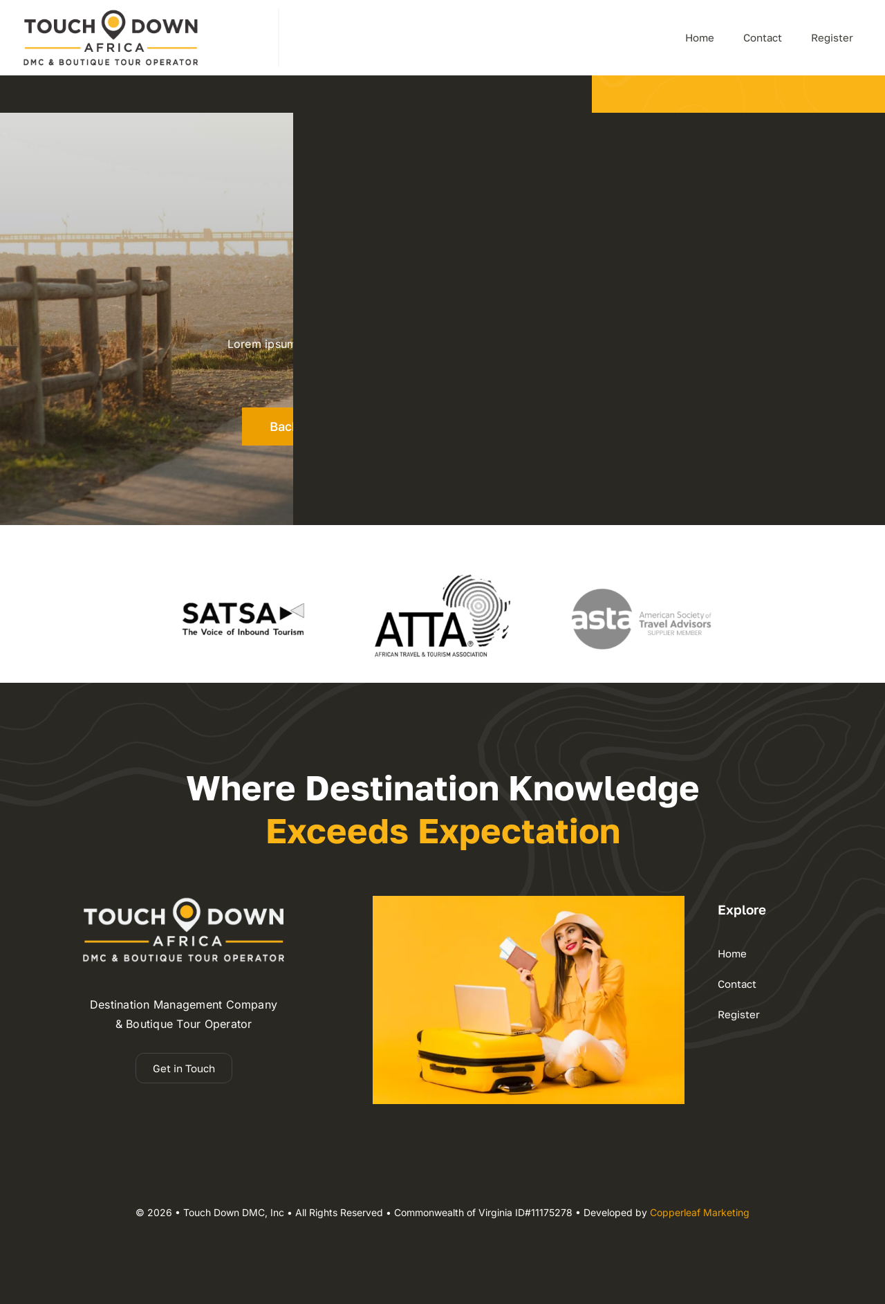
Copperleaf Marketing (699, 1212)
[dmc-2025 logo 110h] (111, 14)
